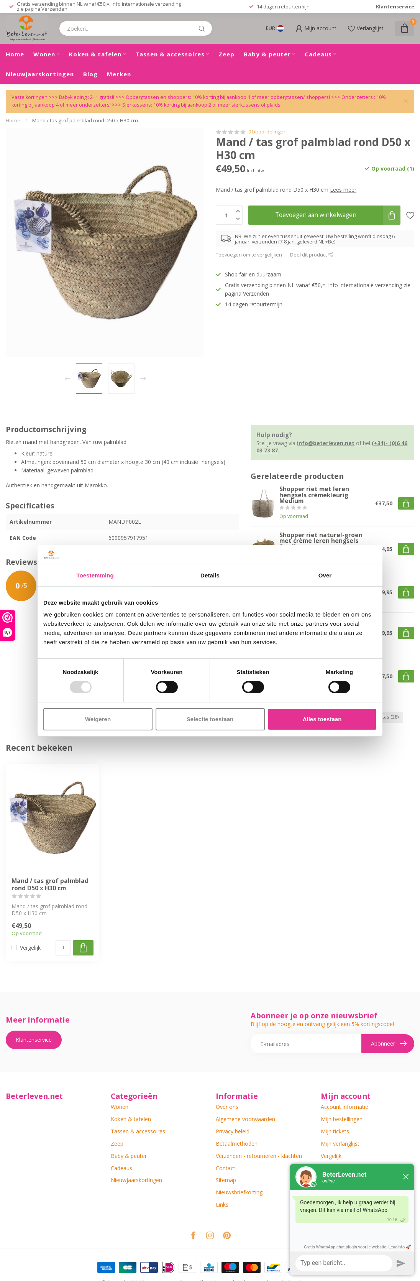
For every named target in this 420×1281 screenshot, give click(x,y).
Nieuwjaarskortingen (40, 74)
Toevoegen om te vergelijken (249, 255)
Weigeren (98, 719)
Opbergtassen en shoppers (158, 97)
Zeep (226, 54)
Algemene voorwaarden (245, 1119)
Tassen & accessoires (170, 54)
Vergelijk (30, 947)
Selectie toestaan (210, 719)
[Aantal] (63, 947)
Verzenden (54, 8)
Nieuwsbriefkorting (239, 1192)
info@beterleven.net (325, 443)
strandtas (383, 717)
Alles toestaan (322, 719)
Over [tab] (325, 575)
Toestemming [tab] (95, 575)
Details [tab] (210, 575)
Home (15, 54)
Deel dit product (311, 255)
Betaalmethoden (237, 1143)
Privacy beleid (232, 1131)
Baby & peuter (267, 54)
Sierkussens (136, 105)
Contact (225, 1168)
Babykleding (73, 97)
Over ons (227, 1106)
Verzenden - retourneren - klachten (259, 1155)
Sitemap (226, 1180)
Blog (90, 74)
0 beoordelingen (267, 131)
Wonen (44, 54)
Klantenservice (395, 6)
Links (222, 1204)
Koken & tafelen (95, 54)
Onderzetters (357, 97)
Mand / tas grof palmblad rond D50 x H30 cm (85, 120)
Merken (119, 74)
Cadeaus (318, 54)
